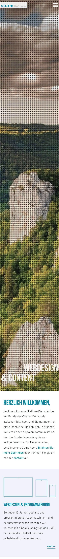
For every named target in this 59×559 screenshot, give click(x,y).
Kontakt (18, 458)
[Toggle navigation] (55, 5)
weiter (51, 546)
